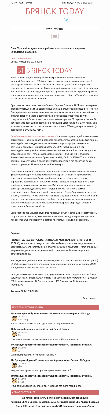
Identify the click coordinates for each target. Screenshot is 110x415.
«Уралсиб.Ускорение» (43, 136)
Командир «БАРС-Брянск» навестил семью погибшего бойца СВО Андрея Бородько (55, 402)
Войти (29, 3)
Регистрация (17, 3)
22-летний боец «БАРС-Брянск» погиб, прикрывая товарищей (55, 398)
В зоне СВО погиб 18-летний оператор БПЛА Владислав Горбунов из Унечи (55, 406)
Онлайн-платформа (21, 136)
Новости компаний (21, 58)
